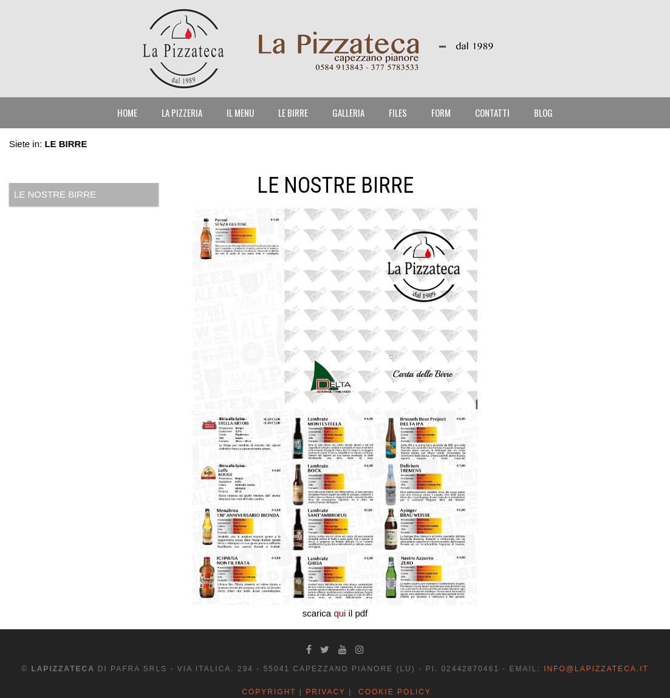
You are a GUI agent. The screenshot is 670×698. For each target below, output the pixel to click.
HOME (127, 112)
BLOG (543, 112)
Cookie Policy (394, 692)
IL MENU (240, 112)
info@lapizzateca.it (596, 669)
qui (339, 613)
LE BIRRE (293, 112)
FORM (441, 112)
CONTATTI (492, 112)
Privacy (326, 692)
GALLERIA (348, 112)
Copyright (269, 692)
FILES (398, 112)
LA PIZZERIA (182, 112)
